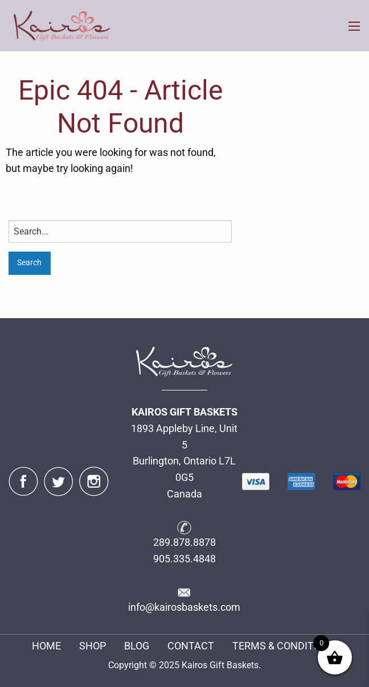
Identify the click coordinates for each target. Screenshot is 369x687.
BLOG (136, 646)
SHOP (92, 646)
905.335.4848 (184, 559)
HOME (46, 646)
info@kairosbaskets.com (184, 607)
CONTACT (190, 646)
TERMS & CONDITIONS (284, 646)
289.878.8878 (184, 542)
